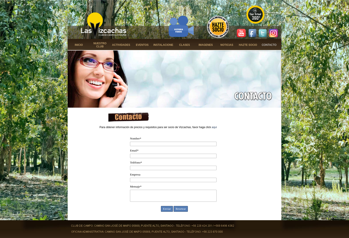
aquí (214, 127)
